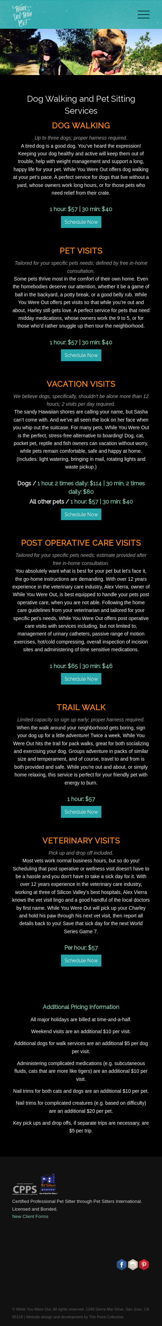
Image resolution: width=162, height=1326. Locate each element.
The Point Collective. (106, 1317)
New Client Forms (30, 1216)
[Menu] (140, 14)
